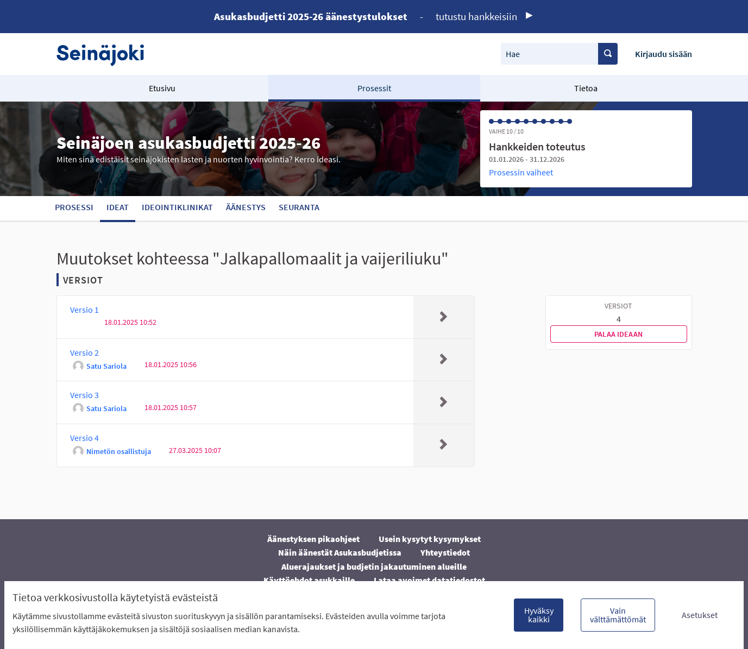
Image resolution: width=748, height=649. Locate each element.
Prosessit (374, 88)
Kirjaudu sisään (663, 53)
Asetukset (700, 614)
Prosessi (74, 206)
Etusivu (162, 88)
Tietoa (586, 88)
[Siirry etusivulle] (105, 54)
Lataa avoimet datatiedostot (429, 580)
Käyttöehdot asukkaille (309, 580)
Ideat (117, 206)
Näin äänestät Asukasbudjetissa (339, 552)
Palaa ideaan (618, 334)
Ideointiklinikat (177, 206)
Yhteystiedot (445, 552)
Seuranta (299, 206)
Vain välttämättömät (618, 615)
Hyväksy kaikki (539, 615)
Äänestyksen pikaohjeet (313, 538)
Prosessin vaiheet (521, 172)
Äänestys (246, 206)
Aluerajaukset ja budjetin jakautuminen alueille (374, 566)
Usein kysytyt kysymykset (430, 538)
